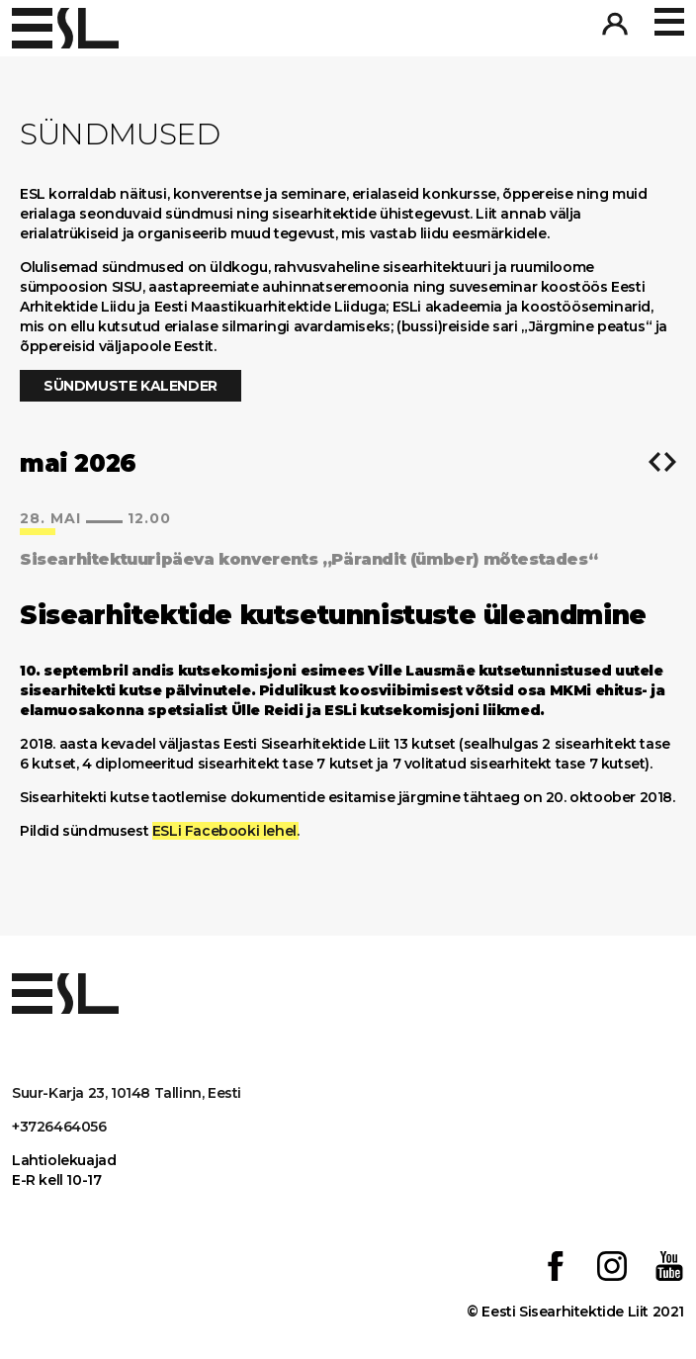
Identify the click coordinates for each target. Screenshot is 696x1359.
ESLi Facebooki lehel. (226, 831)
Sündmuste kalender (131, 386)
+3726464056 (59, 1126)
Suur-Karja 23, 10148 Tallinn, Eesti (126, 1093)
